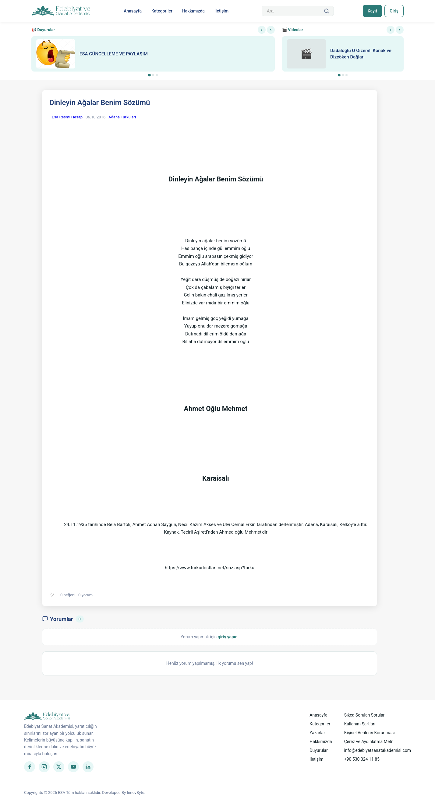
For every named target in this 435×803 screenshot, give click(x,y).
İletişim (221, 11)
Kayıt (372, 11)
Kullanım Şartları (360, 723)
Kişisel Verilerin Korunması (369, 732)
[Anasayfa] (61, 10)
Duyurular (318, 750)
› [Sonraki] (271, 30)
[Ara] (326, 11)
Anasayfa (133, 11)
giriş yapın (228, 636)
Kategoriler (161, 11)
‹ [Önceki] (262, 30)
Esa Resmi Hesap (67, 117)
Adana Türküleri (122, 117)
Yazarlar (317, 732)
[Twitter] (58, 766)
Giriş (394, 11)
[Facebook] (29, 766)
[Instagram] (44, 766)
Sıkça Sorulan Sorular (364, 715)
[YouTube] (73, 766)
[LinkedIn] (88, 766)
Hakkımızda (193, 11)
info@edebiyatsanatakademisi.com (377, 750)
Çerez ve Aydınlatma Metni (369, 741)
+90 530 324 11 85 (362, 759)
